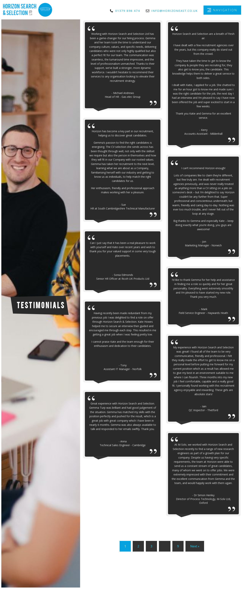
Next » (194, 546)
